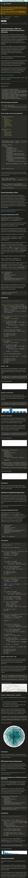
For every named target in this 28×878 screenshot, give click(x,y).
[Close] (27, 1)
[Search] (26, 4)
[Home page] (2, 17)
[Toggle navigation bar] (2, 3)
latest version (22, 11)
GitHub (23, 0)
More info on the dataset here (7, 75)
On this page (4, 23)
